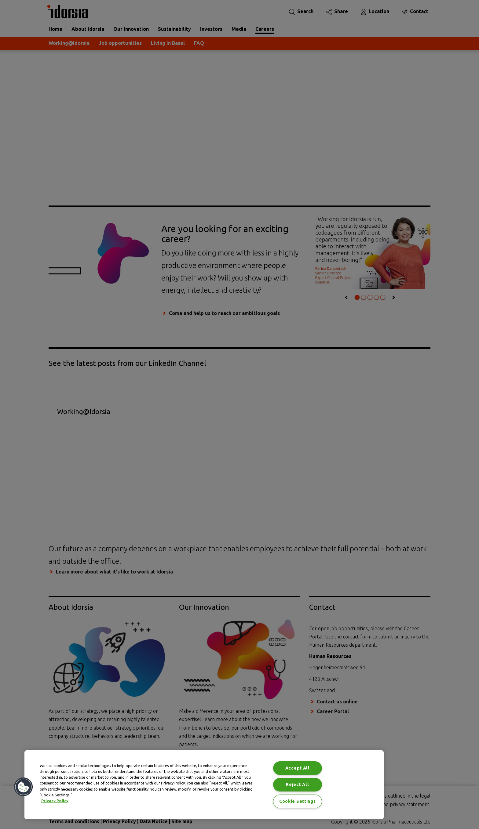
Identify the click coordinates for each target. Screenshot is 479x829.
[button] (23, 787)
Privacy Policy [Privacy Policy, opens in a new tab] (54, 801)
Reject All (297, 784)
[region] (204, 784)
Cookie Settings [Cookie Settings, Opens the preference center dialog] (297, 801)
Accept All (297, 768)
